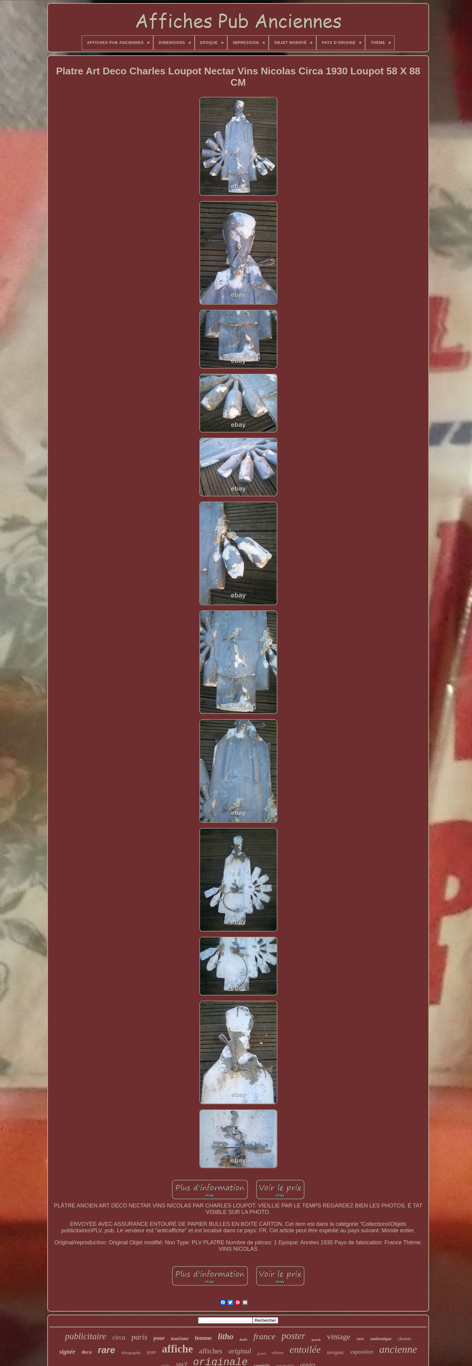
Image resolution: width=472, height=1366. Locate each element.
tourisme (180, 1338)
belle (243, 1339)
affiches (210, 1351)
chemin (404, 1338)
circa (118, 1337)
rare (106, 1350)
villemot (277, 1353)
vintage (338, 1336)
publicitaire (85, 1336)
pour (159, 1338)
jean (151, 1352)
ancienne (398, 1349)
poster (294, 1335)
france (264, 1336)
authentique (381, 1338)
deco (86, 1352)
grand (261, 1353)
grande (316, 1339)
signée (67, 1351)
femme (203, 1338)
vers (360, 1338)
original (239, 1351)
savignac (335, 1352)
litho (225, 1336)
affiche (177, 1349)
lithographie (131, 1352)
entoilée (305, 1349)
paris (139, 1337)
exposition (361, 1352)
